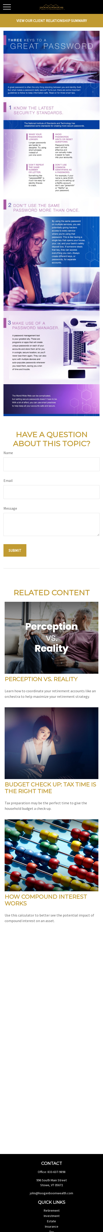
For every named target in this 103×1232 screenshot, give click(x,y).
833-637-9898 (56, 1172)
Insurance (51, 1226)
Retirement (51, 1210)
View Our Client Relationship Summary (51, 20)
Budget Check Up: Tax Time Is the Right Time (50, 788)
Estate (51, 1221)
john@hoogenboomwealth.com (51, 1193)
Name (8, 452)
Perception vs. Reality (41, 679)
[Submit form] (14, 550)
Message (10, 508)
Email (8, 480)
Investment (51, 1216)
